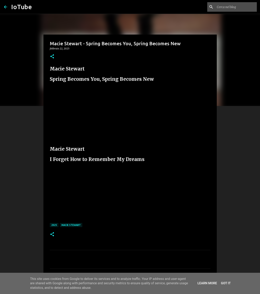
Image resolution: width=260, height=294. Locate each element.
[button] (52, 56)
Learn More (207, 283)
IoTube (21, 6)
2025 (54, 225)
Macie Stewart (71, 225)
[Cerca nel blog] (236, 7)
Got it (226, 283)
